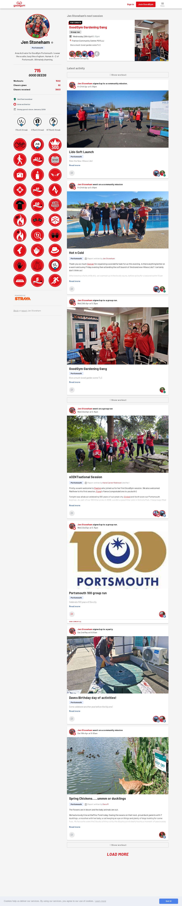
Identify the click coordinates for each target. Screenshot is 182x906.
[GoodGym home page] (19, 4)
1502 (58, 81)
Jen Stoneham (84, 83)
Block (16, 310)
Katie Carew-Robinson (112, 483)
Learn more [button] (100, 901)
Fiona (98, 491)
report (24, 310)
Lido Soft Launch (81, 152)
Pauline (97, 488)
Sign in (130, 4)
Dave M (105, 804)
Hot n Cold (76, 253)
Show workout (118, 74)
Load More (118, 854)
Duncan (90, 264)
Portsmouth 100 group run (88, 593)
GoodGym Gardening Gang (88, 27)
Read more (75, 165)
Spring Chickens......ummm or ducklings (97, 798)
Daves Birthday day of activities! (93, 698)
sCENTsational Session (85, 477)
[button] (163, 4)
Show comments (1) (75, 621)
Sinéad (127, 496)
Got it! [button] (168, 901)
